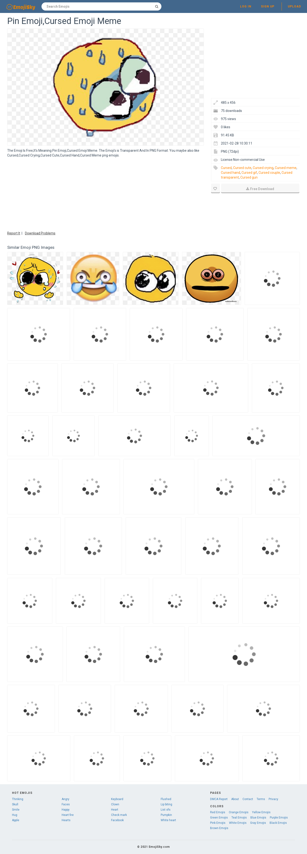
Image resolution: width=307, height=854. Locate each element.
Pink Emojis (217, 823)
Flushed (166, 799)
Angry (65, 799)
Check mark (119, 815)
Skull (15, 804)
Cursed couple (269, 172)
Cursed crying (263, 168)
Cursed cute (242, 168)
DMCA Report (219, 799)
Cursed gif (249, 172)
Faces (66, 804)
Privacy (273, 799)
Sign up (267, 6)
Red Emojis (217, 812)
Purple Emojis (279, 817)
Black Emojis (278, 823)
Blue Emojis (258, 817)
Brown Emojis (219, 828)
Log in (245, 6)
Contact (247, 799)
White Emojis (238, 823)
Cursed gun (249, 177)
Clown (115, 804)
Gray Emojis (258, 823)
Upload (294, 6)
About (235, 799)
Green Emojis (219, 817)
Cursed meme (285, 168)
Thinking (17, 799)
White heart (168, 820)
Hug (14, 815)
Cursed (226, 168)
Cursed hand (230, 172)
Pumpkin (166, 815)
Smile (15, 809)
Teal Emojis (239, 817)
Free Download (260, 189)
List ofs (166, 809)
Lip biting (166, 804)
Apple (15, 820)
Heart (114, 809)
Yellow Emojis (261, 812)
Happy (66, 809)
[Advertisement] (105, 193)
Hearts (66, 820)
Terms (261, 799)
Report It (13, 233)
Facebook (117, 820)
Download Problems (40, 233)
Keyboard (117, 799)
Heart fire (68, 815)
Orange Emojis (238, 812)
